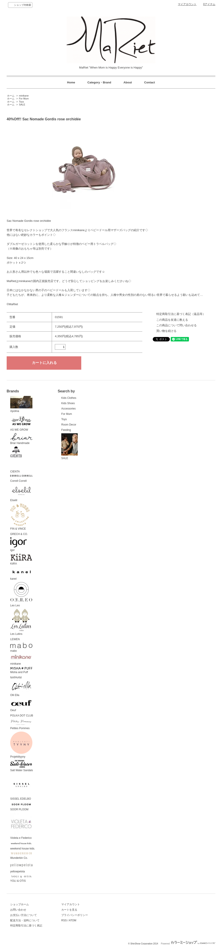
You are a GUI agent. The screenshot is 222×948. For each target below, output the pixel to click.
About (127, 82)
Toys (21, 101)
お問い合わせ (18, 909)
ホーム (10, 95)
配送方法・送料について (25, 920)
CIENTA (16, 459)
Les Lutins (20, 622)
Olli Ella (21, 689)
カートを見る (69, 909)
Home (71, 82)
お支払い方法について (23, 915)
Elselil (21, 493)
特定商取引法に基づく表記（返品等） (180, 314)
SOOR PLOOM (21, 806)
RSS (64, 920)
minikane (24, 95)
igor (18, 544)
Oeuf (21, 705)
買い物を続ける (166, 331)
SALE (22, 104)
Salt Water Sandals (21, 766)
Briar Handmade (21, 439)
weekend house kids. (22, 845)
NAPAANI (16, 677)
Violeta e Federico (21, 826)
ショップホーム (19, 904)
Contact (149, 82)
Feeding (66, 430)
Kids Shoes (68, 403)
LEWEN (15, 639)
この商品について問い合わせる (176, 325)
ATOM (72, 920)
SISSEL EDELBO (21, 787)
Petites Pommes (21, 724)
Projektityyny (21, 745)
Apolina (21, 404)
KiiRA (21, 559)
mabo (21, 648)
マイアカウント (187, 4)
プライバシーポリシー (74, 915)
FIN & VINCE (20, 517)
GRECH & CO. (19, 534)
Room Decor (68, 424)
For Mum (24, 98)
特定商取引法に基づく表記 (26, 925)
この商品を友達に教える (172, 319)
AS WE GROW (21, 422)
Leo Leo (21, 594)
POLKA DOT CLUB (21, 715)
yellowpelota (21, 867)
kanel (21, 574)
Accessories (68, 408)
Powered (188, 943)
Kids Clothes (68, 397)
